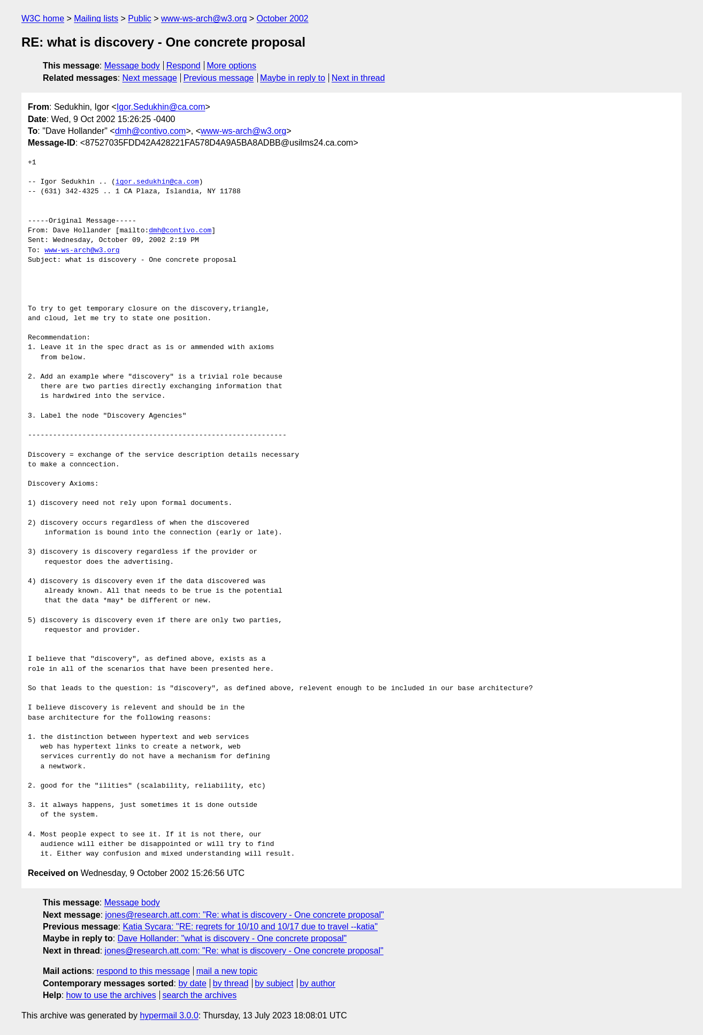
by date (192, 983)
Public (139, 18)
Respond (183, 65)
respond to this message (142, 971)
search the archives (200, 995)
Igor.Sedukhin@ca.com (161, 106)
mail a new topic (227, 971)
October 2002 (283, 18)
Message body (132, 65)
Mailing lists (96, 18)
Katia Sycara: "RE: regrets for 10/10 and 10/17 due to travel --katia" (250, 926)
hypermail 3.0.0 (169, 1015)
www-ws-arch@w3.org (204, 18)
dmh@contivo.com (150, 130)
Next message (150, 77)
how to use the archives (111, 995)
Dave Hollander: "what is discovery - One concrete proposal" (232, 938)
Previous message (219, 77)
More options (232, 65)
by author (317, 983)
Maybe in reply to (292, 77)
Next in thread (358, 77)
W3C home (42, 18)
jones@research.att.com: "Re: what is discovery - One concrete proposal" (244, 914)
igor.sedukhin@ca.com (157, 182)
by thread (231, 983)
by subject (274, 983)
